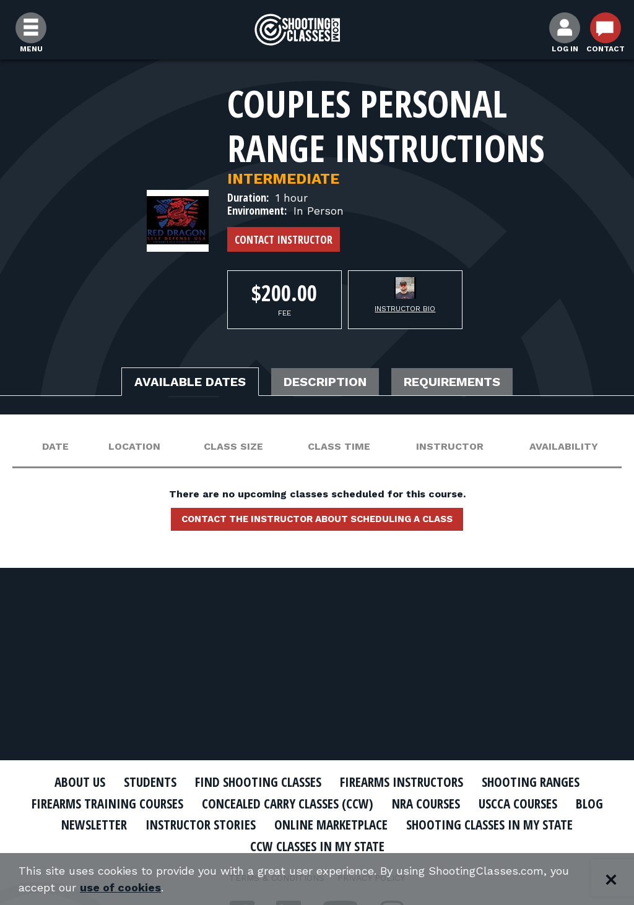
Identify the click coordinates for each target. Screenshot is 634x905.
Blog (589, 803)
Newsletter (94, 824)
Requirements (452, 381)
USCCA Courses (518, 803)
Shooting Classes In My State (489, 824)
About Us (79, 782)
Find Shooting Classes (258, 782)
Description (325, 381)
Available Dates (190, 381)
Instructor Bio (405, 308)
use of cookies (120, 887)
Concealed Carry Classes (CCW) (287, 803)
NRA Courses (426, 803)
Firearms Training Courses (107, 803)
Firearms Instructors (401, 782)
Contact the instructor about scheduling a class (317, 519)
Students (150, 782)
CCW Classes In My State (317, 846)
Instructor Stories (200, 824)
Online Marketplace (331, 824)
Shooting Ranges (531, 782)
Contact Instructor (283, 239)
